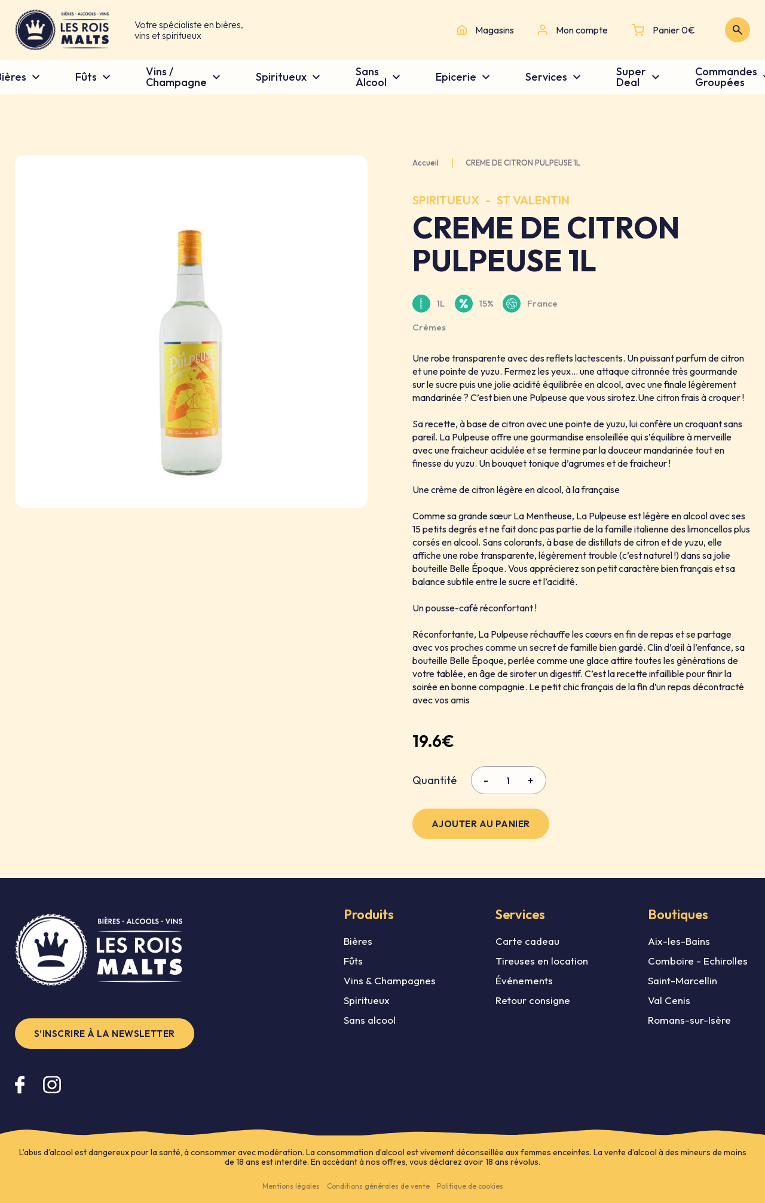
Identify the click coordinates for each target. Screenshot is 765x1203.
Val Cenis (669, 1000)
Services (546, 77)
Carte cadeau (527, 941)
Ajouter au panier (481, 823)
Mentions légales (291, 1185)
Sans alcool (370, 1020)
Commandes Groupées (726, 77)
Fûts (86, 77)
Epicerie (456, 77)
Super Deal (631, 77)
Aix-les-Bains (679, 941)
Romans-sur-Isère (689, 1020)
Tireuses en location (541, 961)
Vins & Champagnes (390, 980)
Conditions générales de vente (378, 1185)
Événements (524, 980)
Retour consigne (532, 1000)
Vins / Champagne (176, 77)
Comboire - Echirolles (698, 961)
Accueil (425, 163)
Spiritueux (281, 77)
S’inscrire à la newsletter (104, 1033)
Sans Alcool (371, 77)
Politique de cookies (470, 1185)
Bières (358, 941)
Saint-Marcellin (682, 980)
